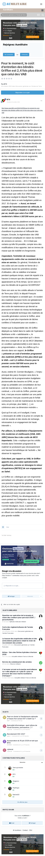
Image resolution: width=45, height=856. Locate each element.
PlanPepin (16, 787)
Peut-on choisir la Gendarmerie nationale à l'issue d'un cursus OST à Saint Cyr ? (22, 717)
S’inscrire (25, 54)
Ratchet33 (16, 794)
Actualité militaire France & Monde (22, 656)
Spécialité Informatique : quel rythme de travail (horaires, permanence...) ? (22, 726)
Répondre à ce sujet (23, 92)
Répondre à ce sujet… (12, 585)
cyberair (9, 729)
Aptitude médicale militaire (18, 621)
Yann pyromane (18, 767)
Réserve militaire (15, 663)
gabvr (9, 736)
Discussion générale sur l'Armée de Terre (29, 86)
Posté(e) (13, 101)
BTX (5, 84)
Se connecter (9, 54)
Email (11, 823)
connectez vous (17, 575)
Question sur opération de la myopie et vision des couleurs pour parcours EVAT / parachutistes (18, 617)
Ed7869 (9, 744)
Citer (7, 527)
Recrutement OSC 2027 (16, 734)
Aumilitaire (8, 9)
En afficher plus (22, 802)
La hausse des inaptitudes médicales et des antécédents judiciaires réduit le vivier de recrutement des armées (19, 640)
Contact (25, 830)
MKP (8, 720)
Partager (11, 596)
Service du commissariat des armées (17, 662)
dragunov (16, 781)
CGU (30, 830)
